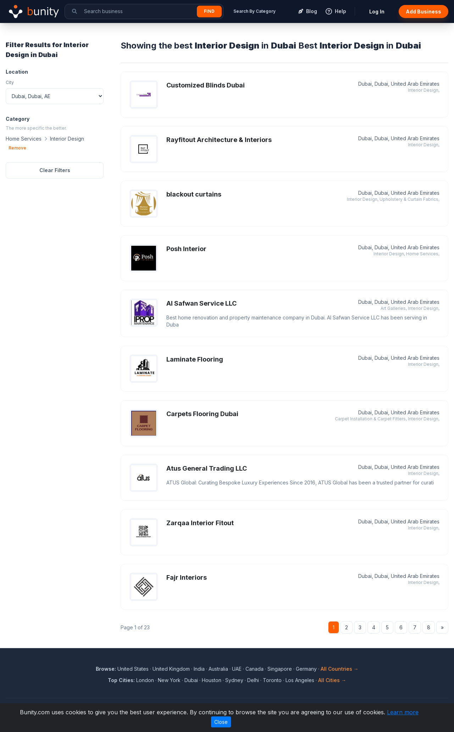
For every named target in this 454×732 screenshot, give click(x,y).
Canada (254, 669)
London (145, 680)
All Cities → (332, 680)
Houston (211, 680)
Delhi (253, 680)
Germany (306, 669)
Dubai (191, 680)
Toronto (272, 680)
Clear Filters (54, 170)
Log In (376, 11)
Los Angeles (300, 680)
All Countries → (340, 669)
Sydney (234, 680)
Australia (218, 669)
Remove (17, 148)
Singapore (279, 669)
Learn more (403, 712)
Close (221, 722)
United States (133, 669)
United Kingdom (171, 669)
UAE (237, 669)
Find (209, 11)
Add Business (423, 11)
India (199, 669)
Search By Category (254, 11)
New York (169, 680)
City (10, 82)
